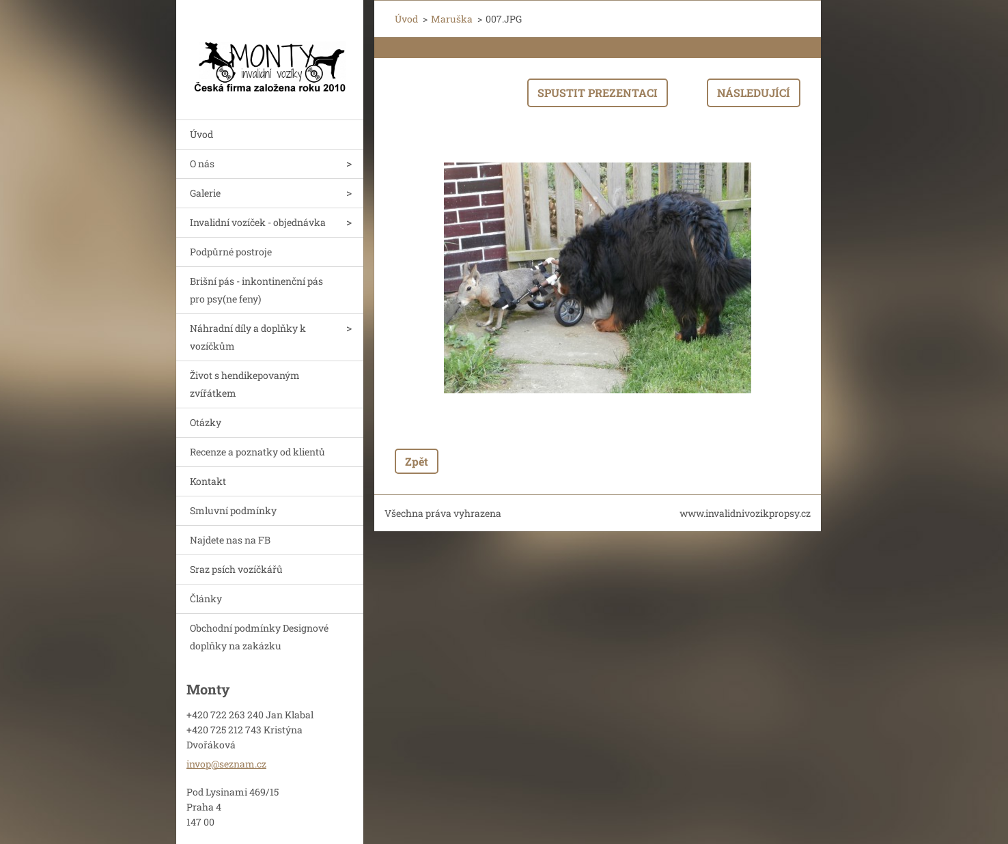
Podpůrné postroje (231, 251)
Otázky (205, 422)
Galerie (205, 192)
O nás (202, 163)
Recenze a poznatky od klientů (257, 451)
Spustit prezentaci (597, 92)
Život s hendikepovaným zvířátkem (245, 384)
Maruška (452, 18)
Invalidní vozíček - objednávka (258, 222)
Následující (753, 92)
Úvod (201, 134)
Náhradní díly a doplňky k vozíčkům (248, 337)
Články (206, 598)
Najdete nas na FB (230, 539)
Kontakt (208, 481)
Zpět (416, 461)
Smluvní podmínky (233, 510)
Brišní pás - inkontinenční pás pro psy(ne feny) (256, 290)
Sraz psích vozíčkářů (236, 569)
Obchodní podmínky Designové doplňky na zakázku (259, 636)
